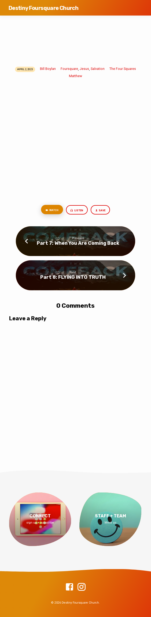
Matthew (75, 76)
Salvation (98, 69)
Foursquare (69, 69)
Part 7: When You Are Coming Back (78, 243)
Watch (51, 210)
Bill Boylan (48, 69)
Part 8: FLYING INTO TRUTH (73, 277)
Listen (76, 210)
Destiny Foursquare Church (43, 8)
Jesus (84, 69)
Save (100, 210)
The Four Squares (122, 69)
